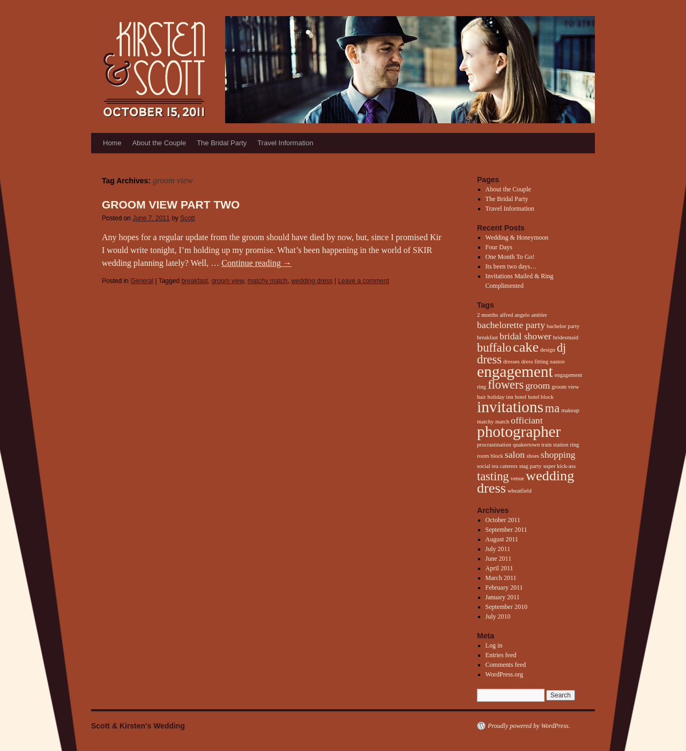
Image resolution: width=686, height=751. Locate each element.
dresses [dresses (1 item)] (511, 362)
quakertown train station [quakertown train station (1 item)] (541, 445)
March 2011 (501, 578)
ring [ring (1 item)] (574, 445)
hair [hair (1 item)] (481, 397)
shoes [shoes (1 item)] (532, 456)
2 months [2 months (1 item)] (487, 315)
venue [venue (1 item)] (517, 478)
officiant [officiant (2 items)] (527, 420)
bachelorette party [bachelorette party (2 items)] (511, 324)
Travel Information (285, 143)
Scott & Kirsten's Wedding (138, 726)
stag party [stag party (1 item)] (530, 466)
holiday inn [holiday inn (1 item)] (500, 397)
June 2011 (499, 558)
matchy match (268, 281)
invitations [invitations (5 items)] (510, 406)
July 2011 (498, 549)
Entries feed (501, 655)
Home (112, 143)
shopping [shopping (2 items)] (558, 454)
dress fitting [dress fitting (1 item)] (535, 362)
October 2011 (503, 520)
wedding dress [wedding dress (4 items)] (525, 482)
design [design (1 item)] (547, 350)
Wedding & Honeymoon (517, 237)
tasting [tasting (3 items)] (493, 476)
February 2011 (504, 587)
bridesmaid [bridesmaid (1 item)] (565, 337)
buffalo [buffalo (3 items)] (494, 347)
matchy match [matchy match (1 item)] (493, 422)
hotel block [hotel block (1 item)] (541, 397)
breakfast (194, 281)
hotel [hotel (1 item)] (520, 397)
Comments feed (506, 664)
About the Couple (159, 143)
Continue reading (256, 262)
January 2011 (503, 597)
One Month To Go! (510, 257)
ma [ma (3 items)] (552, 408)
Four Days (499, 247)
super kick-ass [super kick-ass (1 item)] (559, 466)
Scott (187, 218)
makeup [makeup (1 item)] (570, 410)
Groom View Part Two (171, 204)
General (141, 281)
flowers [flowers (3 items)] (506, 384)
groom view (227, 281)
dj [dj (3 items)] (561, 347)
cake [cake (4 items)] (526, 347)
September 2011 (506, 529)
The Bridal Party (222, 143)
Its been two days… (511, 266)
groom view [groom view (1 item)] (565, 387)
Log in (494, 645)
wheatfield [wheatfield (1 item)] (520, 491)
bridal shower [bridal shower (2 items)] (525, 336)
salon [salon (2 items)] (515, 454)
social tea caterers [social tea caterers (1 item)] (497, 466)
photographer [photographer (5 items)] (519, 431)
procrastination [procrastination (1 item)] (494, 445)
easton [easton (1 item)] (557, 362)
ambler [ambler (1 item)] (539, 315)
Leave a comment (363, 281)
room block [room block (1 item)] (490, 456)
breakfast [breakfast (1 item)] (487, 337)
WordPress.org (504, 674)
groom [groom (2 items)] (537, 385)
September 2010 (506, 607)
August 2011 (502, 539)
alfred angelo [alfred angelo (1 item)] (514, 315)
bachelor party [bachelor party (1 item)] (563, 326)
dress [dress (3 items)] (489, 359)
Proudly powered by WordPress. (529, 726)
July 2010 (498, 616)
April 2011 (499, 568)
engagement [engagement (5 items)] (515, 371)
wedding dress (311, 281)
